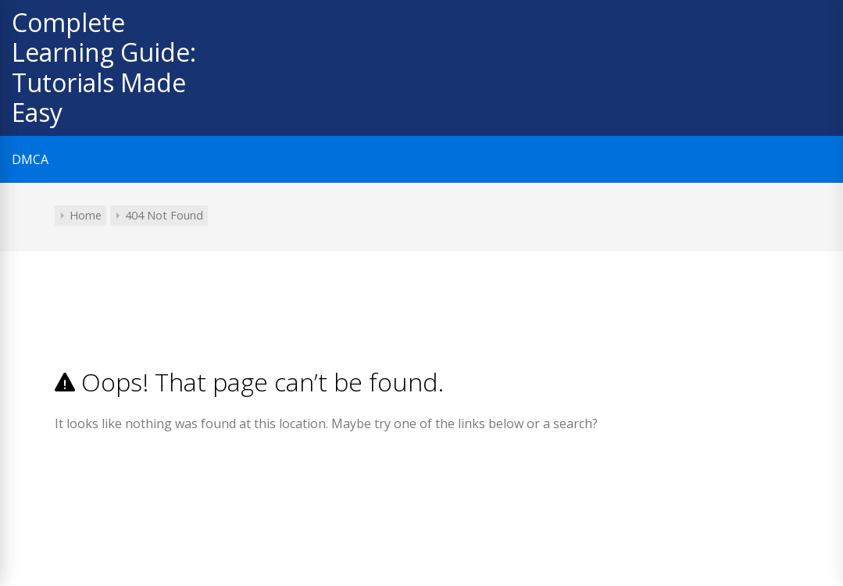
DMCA (30, 159)
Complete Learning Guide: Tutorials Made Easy (104, 67)
